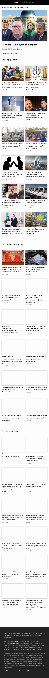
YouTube (6, 671)
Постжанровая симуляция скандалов (19, 45)
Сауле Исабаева (15, 643)
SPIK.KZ (17, 2)
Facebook (22, 671)
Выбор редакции (7, 7)
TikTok (28, 671)
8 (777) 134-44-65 (25, 649)
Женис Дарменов (20, 641)
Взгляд (27, 7)
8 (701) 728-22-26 (36, 649)
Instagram (14, 671)
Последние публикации (10, 53)
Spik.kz (19, 49)
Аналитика (19, 7)
